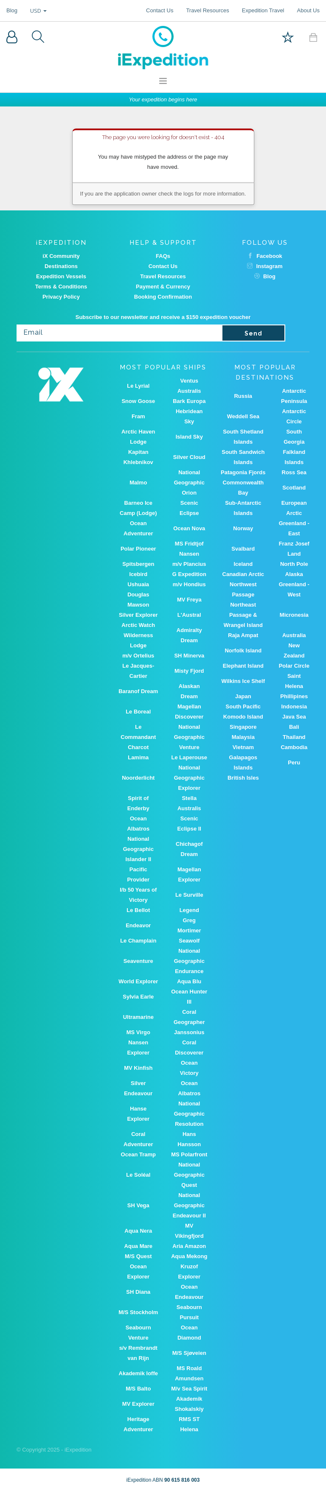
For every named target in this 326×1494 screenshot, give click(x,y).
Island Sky (189, 437)
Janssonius (189, 1032)
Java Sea (294, 716)
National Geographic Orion (189, 482)
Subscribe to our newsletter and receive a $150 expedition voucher (163, 317)
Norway (243, 528)
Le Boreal (138, 711)
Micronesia (294, 615)
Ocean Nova (189, 528)
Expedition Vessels (61, 276)
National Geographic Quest (189, 1174)
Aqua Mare (138, 1246)
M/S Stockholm (138, 1312)
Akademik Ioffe (138, 1373)
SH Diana (138, 1292)
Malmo (138, 482)
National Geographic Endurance (189, 961)
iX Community (60, 256)
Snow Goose (138, 401)
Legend (189, 910)
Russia (243, 396)
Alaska (294, 574)
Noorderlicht (138, 778)
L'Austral (189, 615)
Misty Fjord (189, 671)
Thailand (294, 737)
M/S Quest (138, 1256)
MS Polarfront (189, 1154)
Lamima (138, 757)
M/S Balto (138, 1388)
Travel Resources (207, 10)
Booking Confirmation (163, 297)
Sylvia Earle (138, 996)
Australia (294, 635)
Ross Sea (294, 472)
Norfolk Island (243, 650)
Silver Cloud (189, 457)
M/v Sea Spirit (189, 1388)
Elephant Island (243, 666)
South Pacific (243, 706)
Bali (294, 727)
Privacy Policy (61, 297)
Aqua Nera (138, 1231)
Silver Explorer (138, 615)
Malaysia (243, 737)
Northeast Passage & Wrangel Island (243, 615)
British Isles (243, 778)
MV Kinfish (138, 1068)
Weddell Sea (243, 416)
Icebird (138, 574)
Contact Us (159, 10)
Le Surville (189, 895)
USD (38, 10)
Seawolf (189, 940)
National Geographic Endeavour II (189, 1205)
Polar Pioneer (138, 549)
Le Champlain (138, 940)
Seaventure (138, 961)
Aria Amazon (189, 1246)
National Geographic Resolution (189, 1113)
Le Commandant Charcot (138, 737)
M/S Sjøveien (189, 1353)
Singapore (243, 727)
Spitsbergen (138, 564)
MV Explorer (138, 1404)
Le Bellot (138, 910)
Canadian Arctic (243, 574)
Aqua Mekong (189, 1256)
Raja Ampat (243, 635)
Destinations (61, 266)
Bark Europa (189, 401)
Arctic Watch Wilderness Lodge (138, 635)
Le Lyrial (138, 386)
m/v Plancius (189, 564)
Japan (243, 696)
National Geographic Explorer (189, 777)
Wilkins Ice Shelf (243, 681)
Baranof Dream (138, 691)
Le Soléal (138, 1175)
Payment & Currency (163, 286)
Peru (294, 762)
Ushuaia (138, 584)
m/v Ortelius (138, 655)
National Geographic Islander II (138, 849)
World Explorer (138, 981)
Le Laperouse (189, 757)
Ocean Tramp (138, 1154)
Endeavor (138, 925)
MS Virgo (138, 1032)
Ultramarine (138, 1017)
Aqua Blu (189, 981)
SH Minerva (189, 655)
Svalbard (243, 549)
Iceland (243, 564)
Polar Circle (294, 666)
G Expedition (189, 574)
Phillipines (294, 696)
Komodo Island (243, 716)
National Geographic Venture (189, 737)
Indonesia (294, 706)
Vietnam (243, 747)
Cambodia (294, 747)
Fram (138, 416)
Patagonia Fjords (243, 472)
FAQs (163, 256)
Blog (11, 10)
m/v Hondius (189, 584)
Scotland (294, 487)
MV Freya (189, 599)
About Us (308, 10)
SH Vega (138, 1205)
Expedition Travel (263, 10)
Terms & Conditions (61, 286)
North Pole (294, 564)
